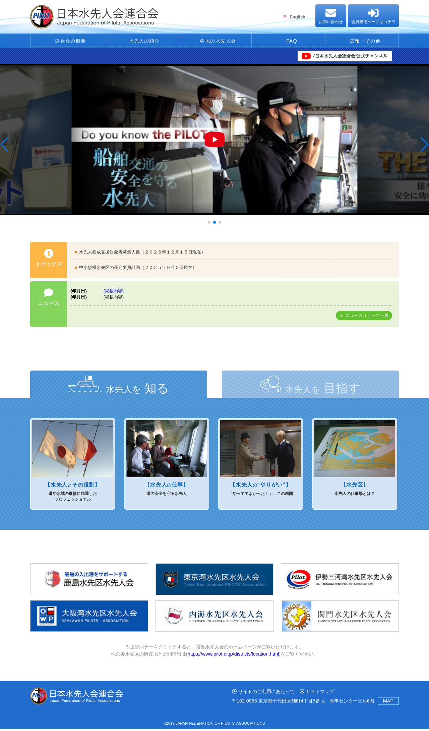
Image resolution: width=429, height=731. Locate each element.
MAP (388, 703)
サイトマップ (320, 693)
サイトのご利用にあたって (266, 693)
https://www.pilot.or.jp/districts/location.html (233, 656)
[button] (4, 146)
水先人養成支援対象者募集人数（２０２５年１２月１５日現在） (142, 254)
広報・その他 (361, 42)
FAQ (288, 42)
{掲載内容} (114, 293)
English (297, 16)
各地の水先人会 (214, 42)
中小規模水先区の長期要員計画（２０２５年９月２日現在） (138, 269)
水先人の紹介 (141, 42)
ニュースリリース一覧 (367, 317)
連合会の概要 (67, 42)
